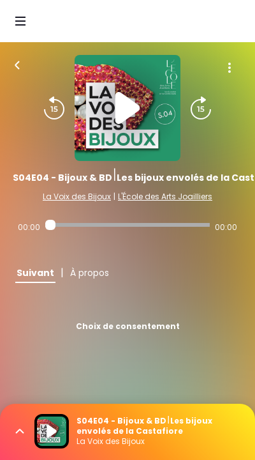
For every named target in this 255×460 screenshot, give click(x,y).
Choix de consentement (128, 326)
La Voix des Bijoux (77, 196)
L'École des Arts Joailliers (165, 196)
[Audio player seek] (127, 225)
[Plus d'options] (229, 67)
